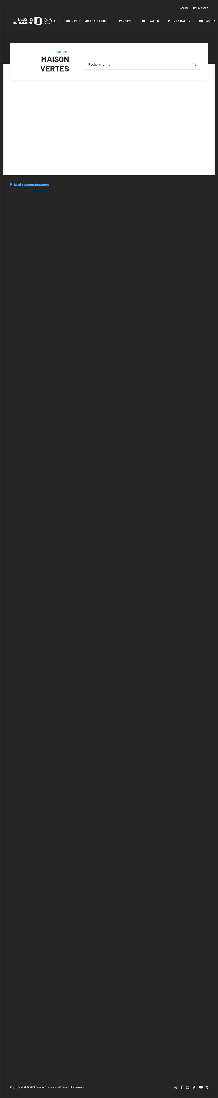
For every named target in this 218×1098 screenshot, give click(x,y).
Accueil (184, 8)
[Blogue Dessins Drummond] (34, 21)
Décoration (152, 21)
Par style (127, 21)
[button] (194, 64)
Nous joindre (200, 8)
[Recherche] (142, 64)
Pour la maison (180, 21)
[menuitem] (185, 8)
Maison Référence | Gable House (88, 21)
